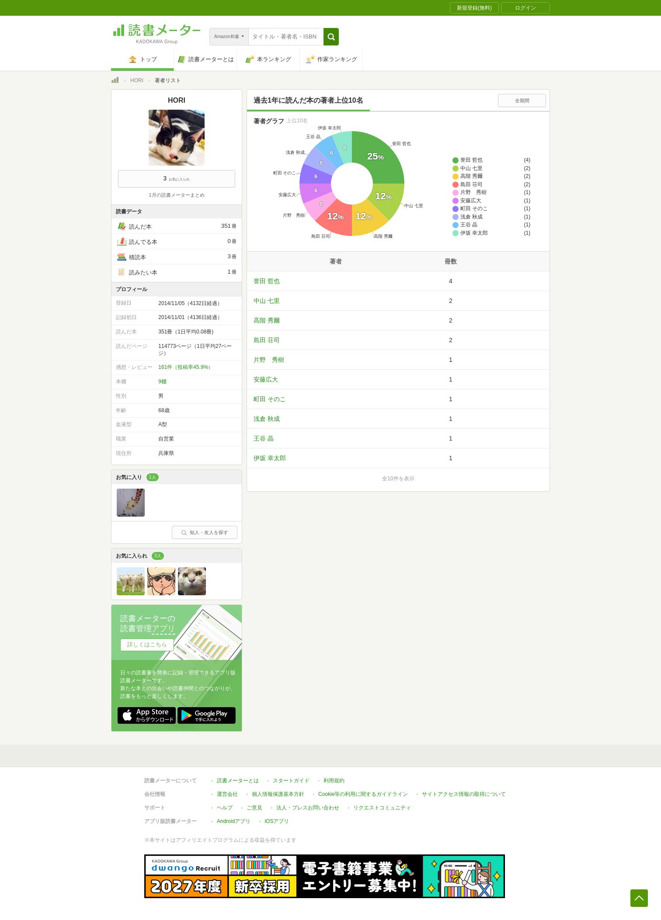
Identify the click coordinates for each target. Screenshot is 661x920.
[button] (331, 36)
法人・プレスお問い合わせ (307, 807)
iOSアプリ (276, 821)
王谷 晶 (264, 438)
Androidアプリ (233, 821)
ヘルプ (225, 807)
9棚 (162, 381)
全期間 (522, 100)
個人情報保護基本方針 (278, 794)
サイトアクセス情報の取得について (464, 794)
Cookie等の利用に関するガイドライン (363, 794)
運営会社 (227, 794)
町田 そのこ (270, 399)
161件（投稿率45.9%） (185, 367)
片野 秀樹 (269, 359)
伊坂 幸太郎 (270, 458)
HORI (136, 80)
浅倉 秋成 (267, 418)
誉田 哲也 (267, 281)
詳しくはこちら (147, 644)
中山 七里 (267, 300)
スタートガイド (291, 780)
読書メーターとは (238, 780)
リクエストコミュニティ (382, 807)
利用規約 (334, 780)
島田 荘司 (267, 340)
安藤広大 (266, 379)
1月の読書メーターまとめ (176, 195)
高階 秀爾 (267, 320)
